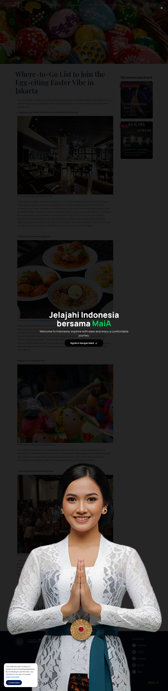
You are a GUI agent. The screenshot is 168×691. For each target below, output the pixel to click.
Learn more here (12, 677)
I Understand (13, 682)
